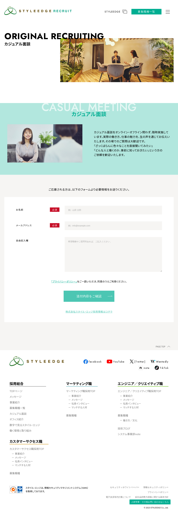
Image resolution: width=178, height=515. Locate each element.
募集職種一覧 (146, 12)
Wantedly (159, 362)
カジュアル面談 (18, 413)
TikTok (161, 368)
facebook (92, 362)
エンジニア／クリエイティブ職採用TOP (139, 391)
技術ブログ (126, 428)
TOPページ (16, 391)
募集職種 (71, 415)
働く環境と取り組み (20, 430)
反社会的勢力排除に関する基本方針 (151, 497)
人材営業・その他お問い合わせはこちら (150, 502)
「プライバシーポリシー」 (64, 281)
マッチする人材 (79, 407)
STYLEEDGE (116, 12)
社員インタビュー (80, 403)
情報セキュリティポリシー (155, 487)
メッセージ (15, 396)
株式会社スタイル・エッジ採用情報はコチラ (89, 311)
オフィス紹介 (17, 419)
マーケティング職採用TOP (80, 391)
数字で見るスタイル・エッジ (25, 425)
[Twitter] (138, 362)
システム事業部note (131, 434)
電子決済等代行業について (118, 497)
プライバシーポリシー (158, 492)
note (143, 368)
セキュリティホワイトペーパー (124, 487)
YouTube (116, 362)
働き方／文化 (130, 420)
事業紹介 (15, 402)
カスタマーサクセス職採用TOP (27, 449)
